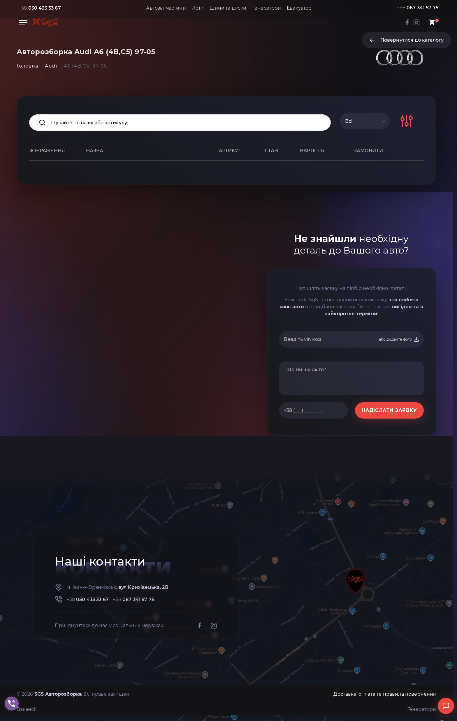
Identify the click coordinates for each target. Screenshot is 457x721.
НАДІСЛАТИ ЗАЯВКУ (389, 410)
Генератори (266, 8)
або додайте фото (399, 339)
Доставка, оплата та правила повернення (384, 694)
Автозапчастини (166, 8)
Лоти (198, 8)
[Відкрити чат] (446, 706)
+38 (40, 8)
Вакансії (26, 709)
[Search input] (180, 122)
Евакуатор (299, 8)
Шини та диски (228, 8)
